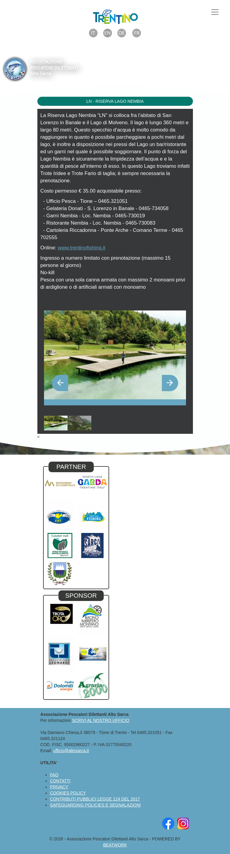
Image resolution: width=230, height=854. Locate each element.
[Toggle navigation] (215, 12)
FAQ (54, 774)
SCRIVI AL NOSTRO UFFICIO (100, 720)
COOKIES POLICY (68, 793)
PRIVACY (59, 786)
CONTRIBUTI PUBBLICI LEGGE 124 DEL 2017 (95, 799)
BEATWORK (115, 845)
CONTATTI (60, 780)
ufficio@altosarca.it (71, 750)
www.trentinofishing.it (82, 248)
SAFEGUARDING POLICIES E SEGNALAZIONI (95, 805)
